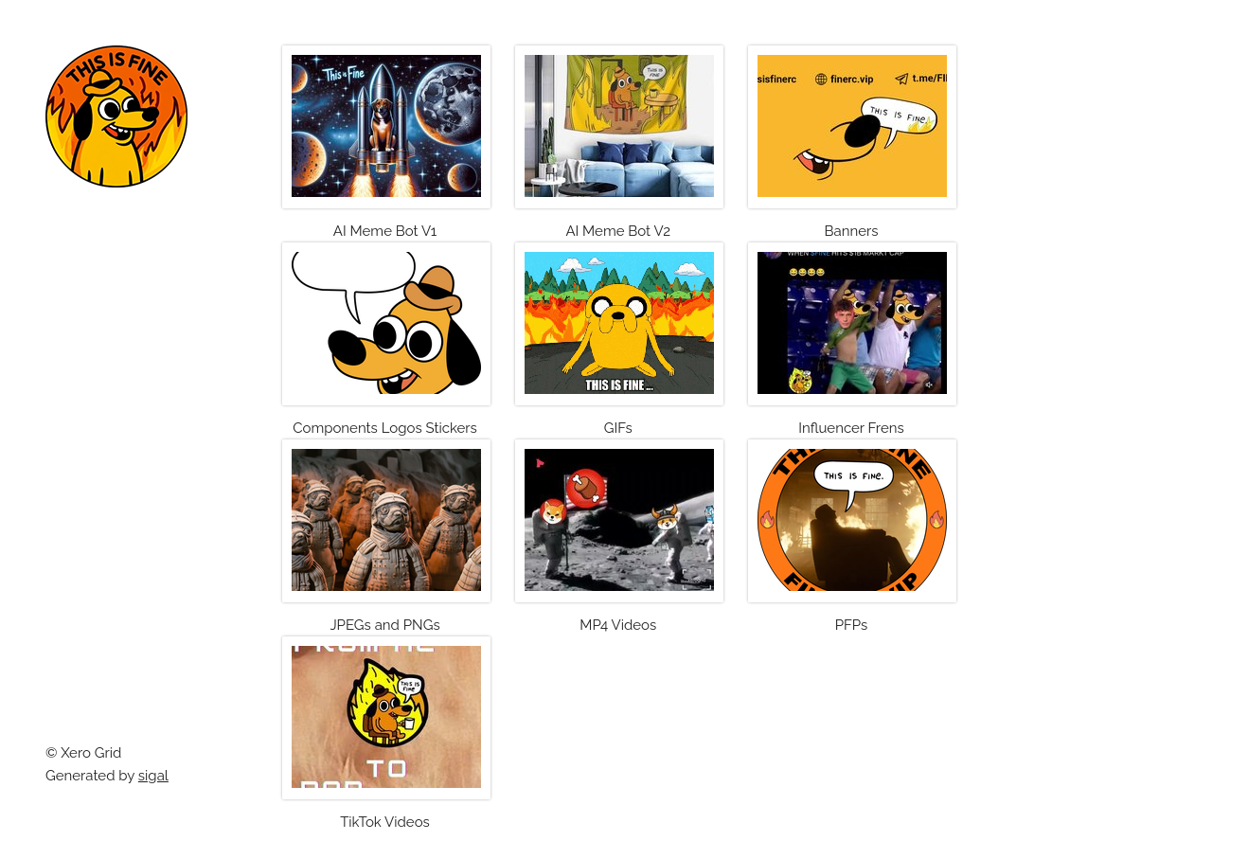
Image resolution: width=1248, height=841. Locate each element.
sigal (153, 775)
